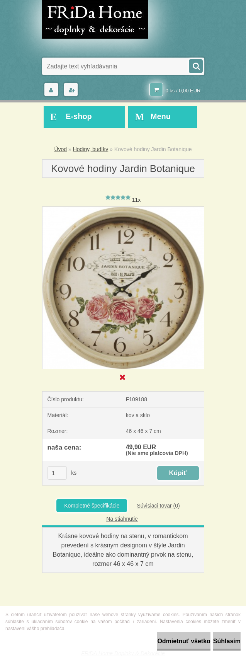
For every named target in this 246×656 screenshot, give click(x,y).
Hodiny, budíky (91, 149)
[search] (195, 65)
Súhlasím (227, 641)
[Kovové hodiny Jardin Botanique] (123, 209)
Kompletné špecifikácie (91, 506)
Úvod (60, 149)
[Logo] (95, 19)
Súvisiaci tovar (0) (158, 506)
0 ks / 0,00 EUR (182, 91)
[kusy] (57, 473)
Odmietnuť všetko (183, 641)
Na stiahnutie (122, 519)
